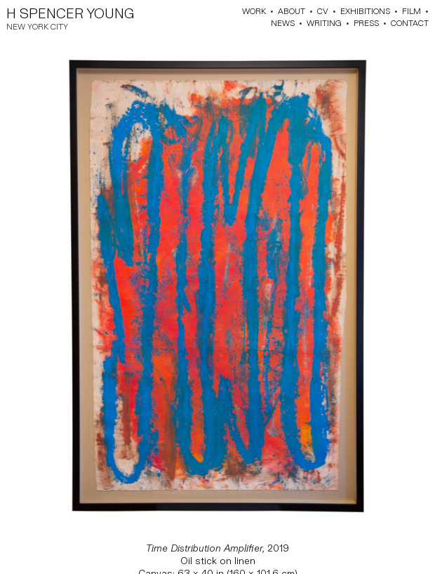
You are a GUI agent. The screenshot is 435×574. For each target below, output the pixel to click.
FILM (411, 11)
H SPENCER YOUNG (70, 14)
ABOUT (291, 11)
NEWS (283, 23)
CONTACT (410, 23)
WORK (254, 11)
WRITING (324, 23)
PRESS (366, 23)
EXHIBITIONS (365, 11)
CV (322, 11)
